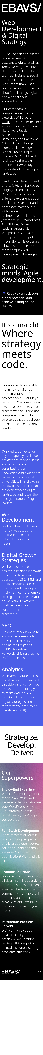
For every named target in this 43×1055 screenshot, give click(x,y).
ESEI (21, 134)
